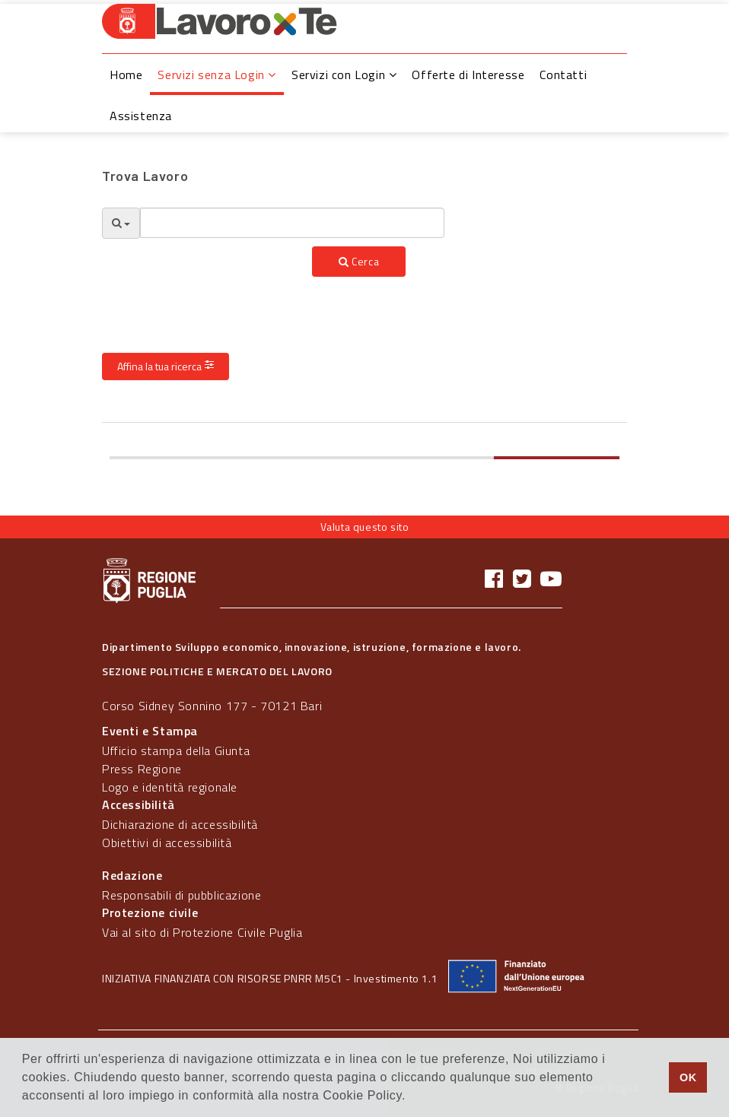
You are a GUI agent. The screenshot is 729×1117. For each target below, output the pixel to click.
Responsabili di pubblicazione (181, 895)
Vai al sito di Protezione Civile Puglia (202, 932)
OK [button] (688, 1077)
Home (126, 74)
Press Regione (142, 769)
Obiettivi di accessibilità (167, 842)
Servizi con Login (343, 74)
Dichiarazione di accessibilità (180, 824)
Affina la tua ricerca (165, 366)
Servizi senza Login (217, 74)
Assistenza (141, 115)
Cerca (359, 261)
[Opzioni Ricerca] (121, 223)
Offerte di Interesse (468, 74)
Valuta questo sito (364, 527)
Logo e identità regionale (169, 787)
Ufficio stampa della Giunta (176, 750)
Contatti (563, 74)
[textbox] (292, 223)
